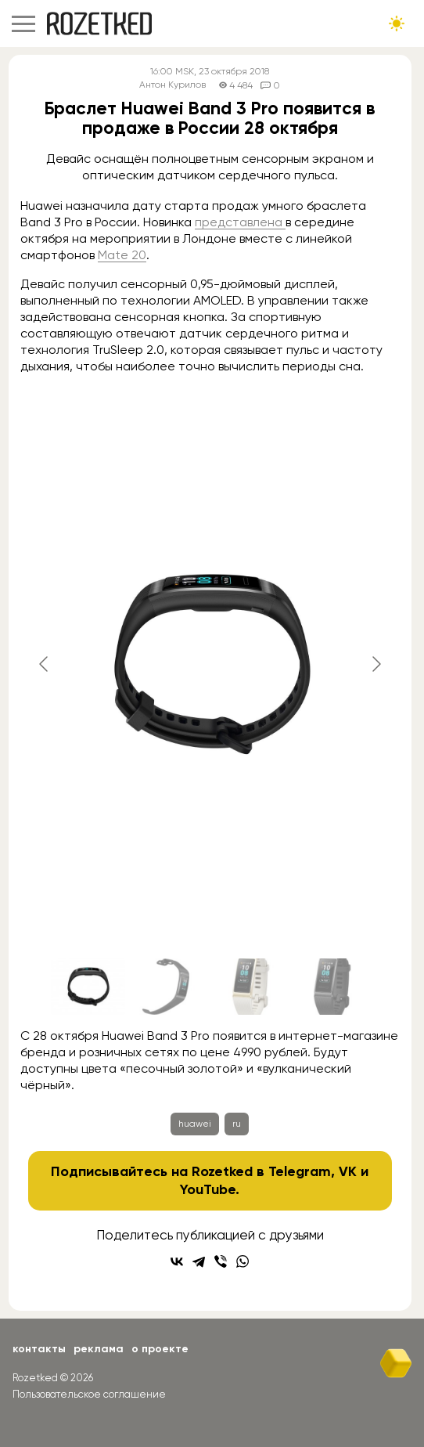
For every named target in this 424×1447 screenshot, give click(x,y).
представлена (240, 222)
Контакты (39, 1348)
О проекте (160, 1348)
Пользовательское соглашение (89, 1394)
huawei (194, 1123)
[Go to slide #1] (88, 986)
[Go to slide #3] (251, 986)
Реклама (99, 1348)
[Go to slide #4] (332, 986)
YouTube (207, 1189)
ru (236, 1123)
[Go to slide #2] (169, 986)
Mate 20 (122, 254)
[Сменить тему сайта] (396, 23)
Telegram (299, 1171)
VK (348, 1171)
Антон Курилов (172, 85)
